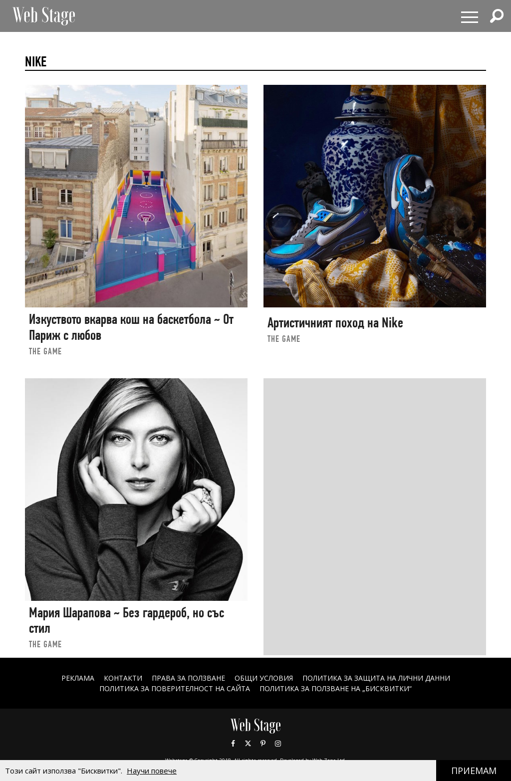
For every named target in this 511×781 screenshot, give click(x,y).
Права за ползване (188, 678)
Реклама (77, 678)
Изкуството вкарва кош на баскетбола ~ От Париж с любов (131, 327)
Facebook (233, 743)
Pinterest (263, 743)
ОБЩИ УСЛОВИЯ (264, 678)
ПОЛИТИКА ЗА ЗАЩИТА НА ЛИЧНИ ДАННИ (376, 678)
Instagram (277, 743)
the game (45, 351)
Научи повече (152, 771)
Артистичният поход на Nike (335, 322)
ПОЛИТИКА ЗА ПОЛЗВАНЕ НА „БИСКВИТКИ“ (335, 688)
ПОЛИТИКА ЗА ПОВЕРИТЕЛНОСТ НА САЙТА (174, 688)
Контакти (123, 678)
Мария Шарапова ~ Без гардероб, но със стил (126, 620)
